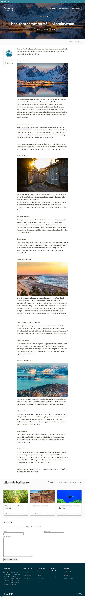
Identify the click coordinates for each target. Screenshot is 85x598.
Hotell (66, 1)
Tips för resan (76, 8)
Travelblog (8, 8)
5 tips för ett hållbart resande (13, 507)
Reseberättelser (64, 8)
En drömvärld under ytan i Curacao (69, 507)
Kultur (32, 29)
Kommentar (7, 537)
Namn (5, 531)
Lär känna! (9, 63)
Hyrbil (81, 1)
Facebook (53, 574)
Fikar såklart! (60, 220)
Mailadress (47, 531)
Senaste (46, 29)
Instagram (53, 577)
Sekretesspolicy (68, 578)
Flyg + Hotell (74, 1)
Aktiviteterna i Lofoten (24, 127)
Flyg (62, 1)
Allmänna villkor (68, 572)
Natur (39, 29)
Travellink (41, 16)
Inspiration (53, 8)
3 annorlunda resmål (40, 505)
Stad (53, 29)
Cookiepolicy (67, 575)
